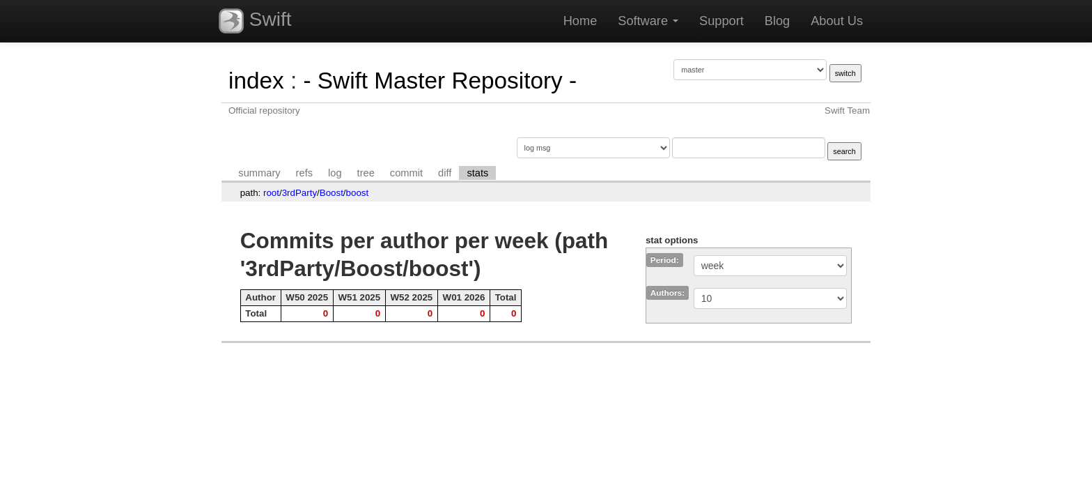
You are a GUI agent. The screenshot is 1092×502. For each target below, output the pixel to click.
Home (580, 21)
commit (406, 172)
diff (444, 172)
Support (721, 21)
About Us (837, 21)
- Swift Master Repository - (440, 80)
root (271, 193)
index (256, 80)
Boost (331, 193)
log (335, 172)
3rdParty (299, 193)
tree (366, 172)
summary (259, 172)
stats (477, 172)
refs (304, 172)
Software (648, 21)
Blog (777, 21)
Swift (255, 20)
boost (357, 193)
